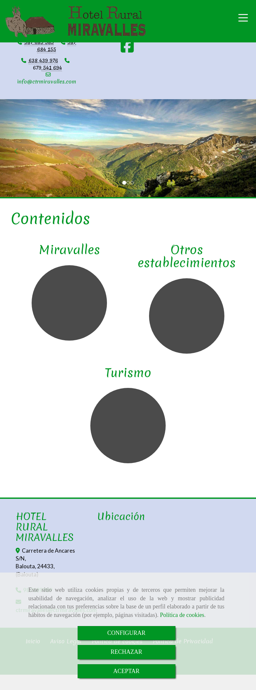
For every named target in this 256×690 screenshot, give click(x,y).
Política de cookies (182, 615)
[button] (19, 148)
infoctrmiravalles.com (46, 81)
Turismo (128, 372)
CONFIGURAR (126, 633)
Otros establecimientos (187, 256)
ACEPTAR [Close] (126, 671)
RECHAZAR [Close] (126, 652)
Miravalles (69, 249)
